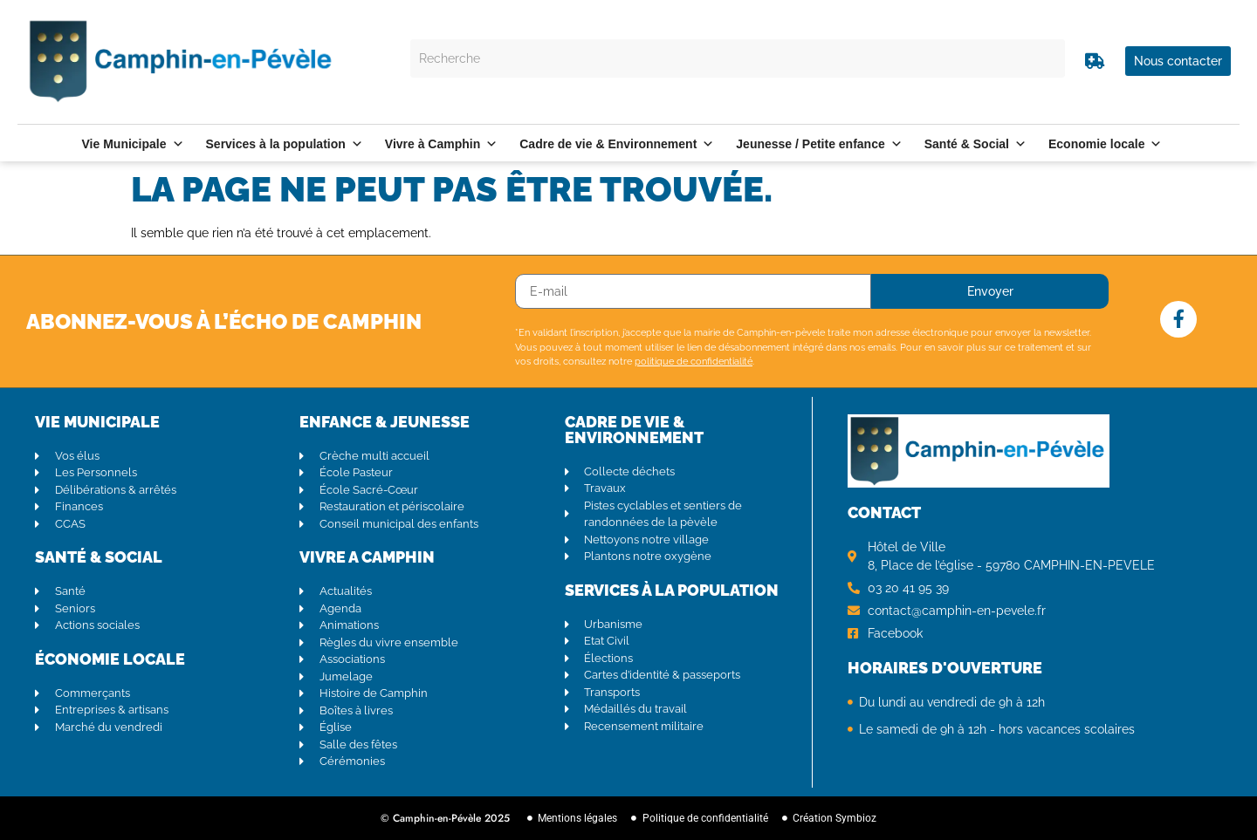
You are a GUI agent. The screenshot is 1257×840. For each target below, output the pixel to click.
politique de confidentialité (693, 361)
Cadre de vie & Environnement (616, 143)
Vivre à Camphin (441, 143)
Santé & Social (975, 143)
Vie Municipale (133, 143)
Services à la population (284, 143)
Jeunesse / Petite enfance (819, 143)
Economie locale (1105, 143)
